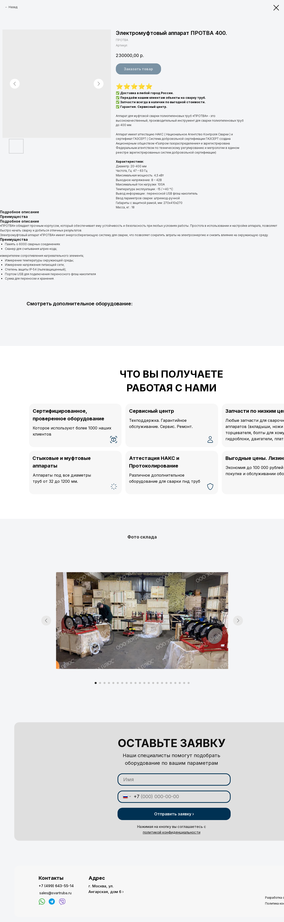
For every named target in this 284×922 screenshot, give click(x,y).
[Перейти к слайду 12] (144, 683)
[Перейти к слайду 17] (166, 683)
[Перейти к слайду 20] (180, 683)
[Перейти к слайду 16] (162, 683)
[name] (174, 779)
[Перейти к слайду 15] (158, 683)
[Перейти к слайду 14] (153, 683)
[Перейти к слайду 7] (122, 683)
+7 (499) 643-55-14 (56, 885)
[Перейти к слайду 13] (149, 683)
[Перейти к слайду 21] (184, 683)
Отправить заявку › (174, 813)
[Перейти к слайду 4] (109, 683)
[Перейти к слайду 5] (113, 683)
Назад (13, 7)
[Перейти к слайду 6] (118, 683)
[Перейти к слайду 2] (100, 683)
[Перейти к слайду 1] (96, 683)
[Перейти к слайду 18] (171, 683)
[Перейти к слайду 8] (127, 683)
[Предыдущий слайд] (46, 620)
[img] (42, 901)
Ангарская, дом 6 (105, 891)
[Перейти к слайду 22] (189, 683)
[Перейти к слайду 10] (135, 683)
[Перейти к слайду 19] (175, 683)
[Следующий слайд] (238, 620)
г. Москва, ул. (101, 886)
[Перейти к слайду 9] (131, 683)
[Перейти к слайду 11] (140, 683)
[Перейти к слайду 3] (104, 683)
